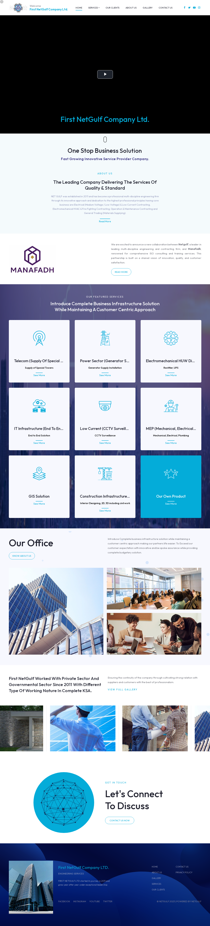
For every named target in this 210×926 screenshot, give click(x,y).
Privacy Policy (184, 872)
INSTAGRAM (79, 901)
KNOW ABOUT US (21, 555)
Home (155, 866)
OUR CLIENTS (158, 889)
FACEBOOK (64, 901)
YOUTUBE (94, 901)
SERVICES (156, 884)
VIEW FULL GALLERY (123, 689)
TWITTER (107, 901)
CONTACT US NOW (120, 820)
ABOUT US (157, 872)
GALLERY (156, 878)
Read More (105, 221)
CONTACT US (182, 866)
